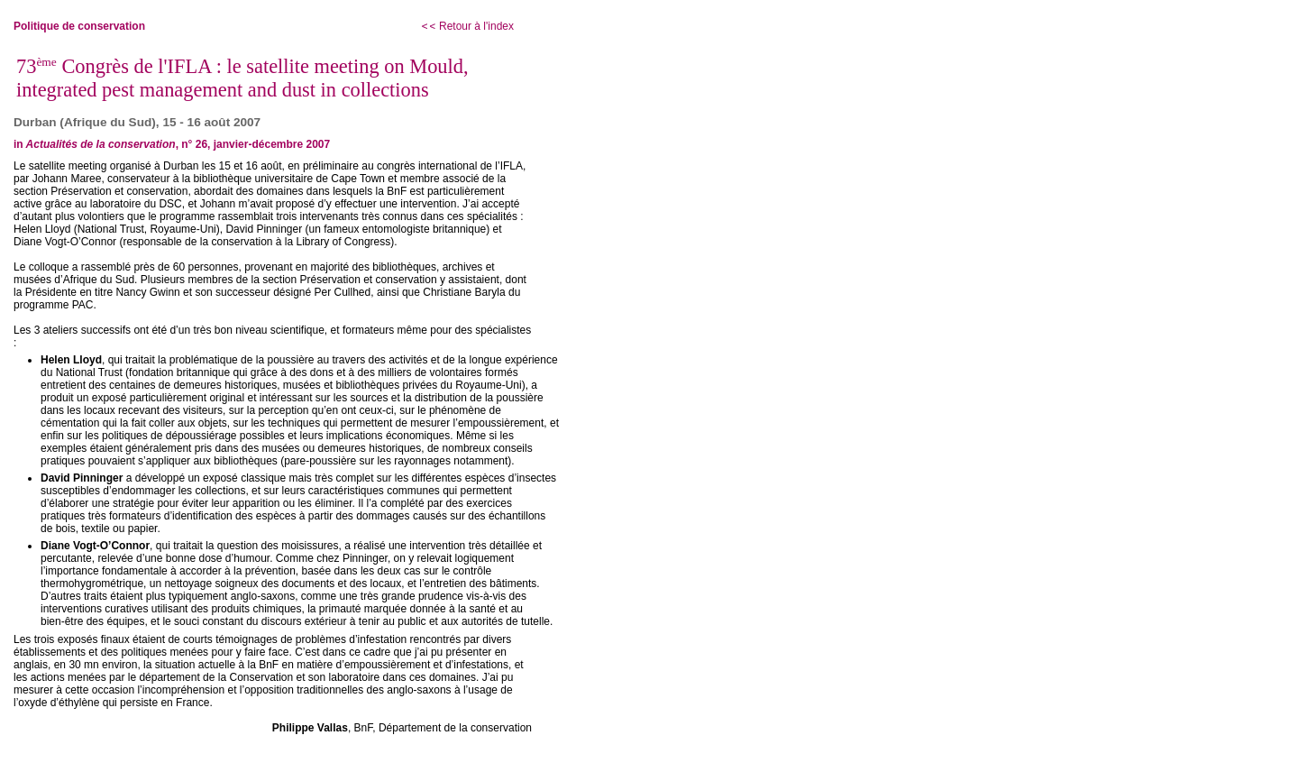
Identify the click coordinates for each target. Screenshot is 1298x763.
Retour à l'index (467, 26)
